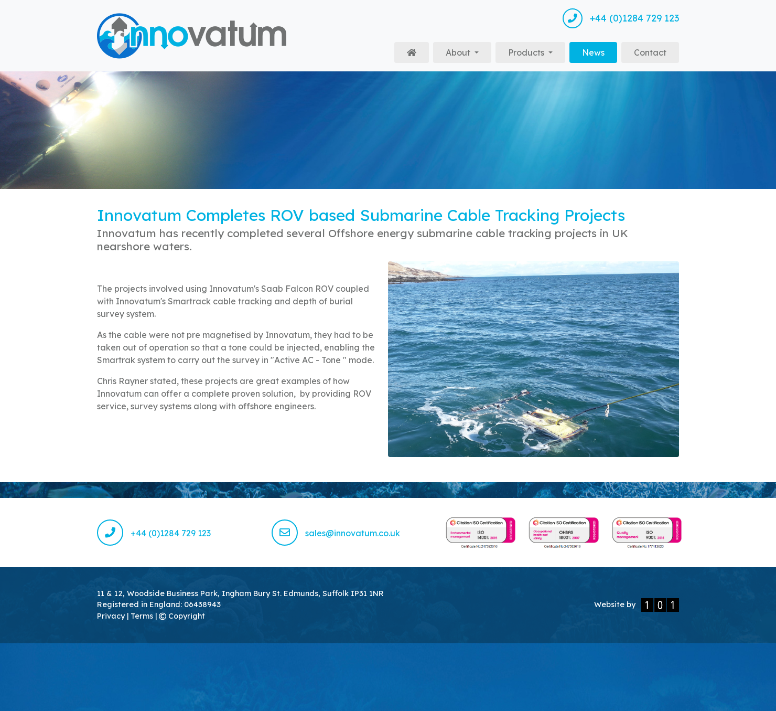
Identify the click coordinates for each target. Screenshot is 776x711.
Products (527, 52)
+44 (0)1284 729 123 (621, 18)
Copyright (182, 616)
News (599, 52)
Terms (143, 616)
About (459, 52)
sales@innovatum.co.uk (336, 533)
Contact (650, 52)
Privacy (112, 616)
